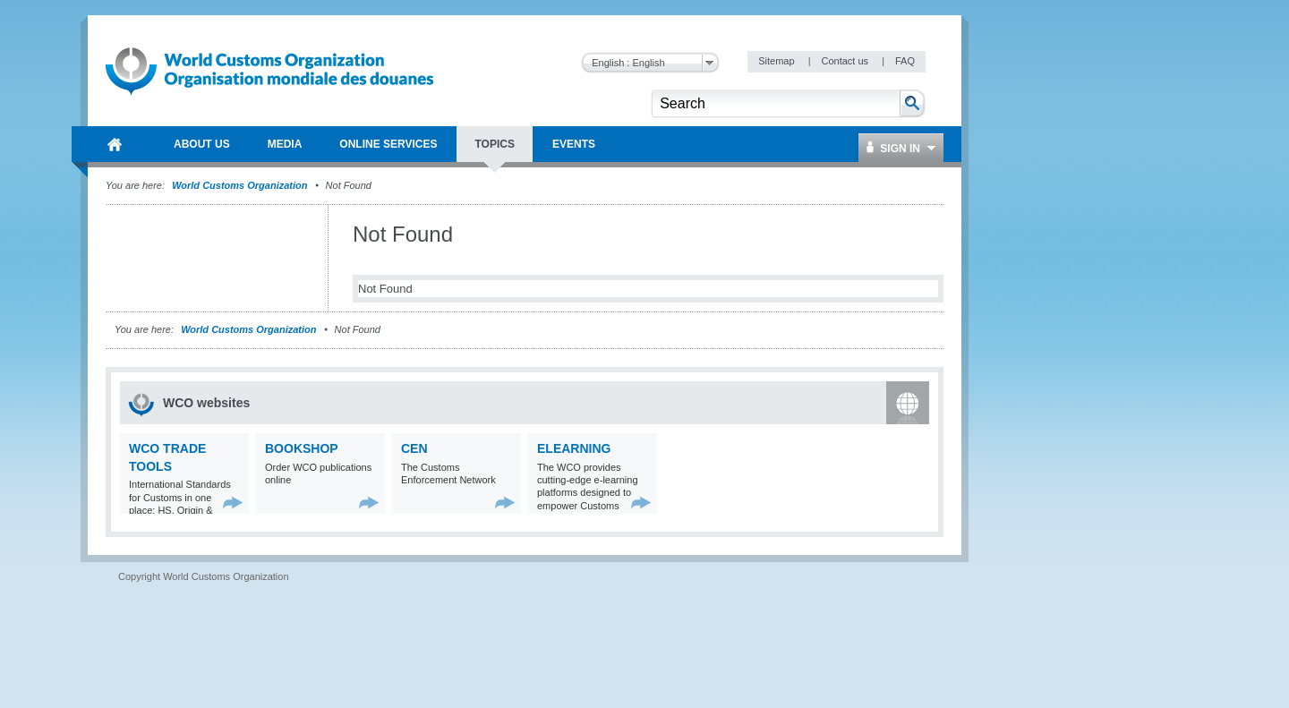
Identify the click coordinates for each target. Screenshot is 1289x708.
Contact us (846, 60)
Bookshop (301, 448)
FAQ (905, 60)
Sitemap (777, 60)
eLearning (573, 448)
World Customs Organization (241, 185)
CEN (414, 448)
